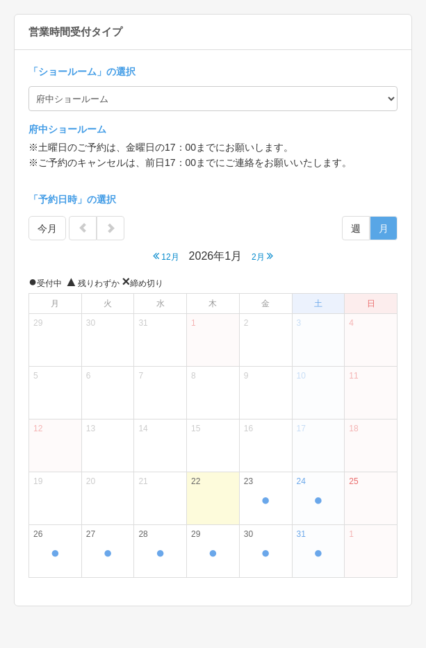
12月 (166, 256)
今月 (47, 228)
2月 (262, 256)
